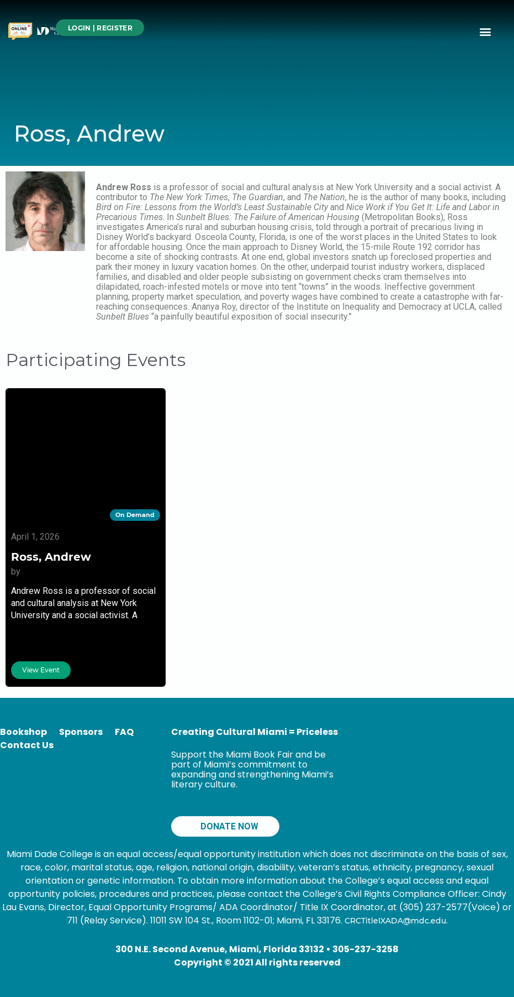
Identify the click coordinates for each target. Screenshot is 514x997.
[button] (485, 31)
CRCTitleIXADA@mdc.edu (395, 921)
